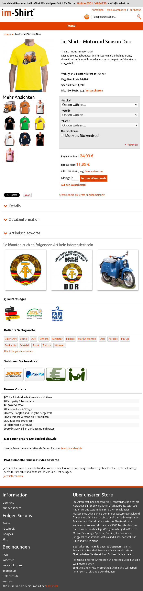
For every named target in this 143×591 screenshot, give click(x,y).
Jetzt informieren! (13, 476)
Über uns (8, 502)
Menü (71, 25)
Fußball (70, 339)
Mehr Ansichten (19, 97)
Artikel (66, 100)
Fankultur (57, 339)
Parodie (113, 339)
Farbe (65, 121)
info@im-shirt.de (119, 3)
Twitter (7, 523)
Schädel (24, 345)
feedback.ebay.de (71, 448)
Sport (36, 345)
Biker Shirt (10, 339)
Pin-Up (125, 339)
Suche (139, 16)
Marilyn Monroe (87, 339)
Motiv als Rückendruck (82, 135)
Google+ (8, 534)
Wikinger (60, 345)
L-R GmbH (52, 586)
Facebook (9, 528)
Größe (66, 110)
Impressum (9, 570)
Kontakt (7, 581)
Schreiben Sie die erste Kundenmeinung (81, 195)
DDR (33, 339)
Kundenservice (12, 508)
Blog (5, 539)
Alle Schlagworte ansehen (18, 351)
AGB (5, 554)
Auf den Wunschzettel (73, 185)
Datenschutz (10, 576)
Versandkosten (94, 90)
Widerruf (8, 560)
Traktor (47, 345)
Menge (65, 178)
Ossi (102, 339)
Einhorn (44, 339)
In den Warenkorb (93, 178)
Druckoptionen (69, 131)
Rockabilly (10, 345)
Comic (23, 339)
